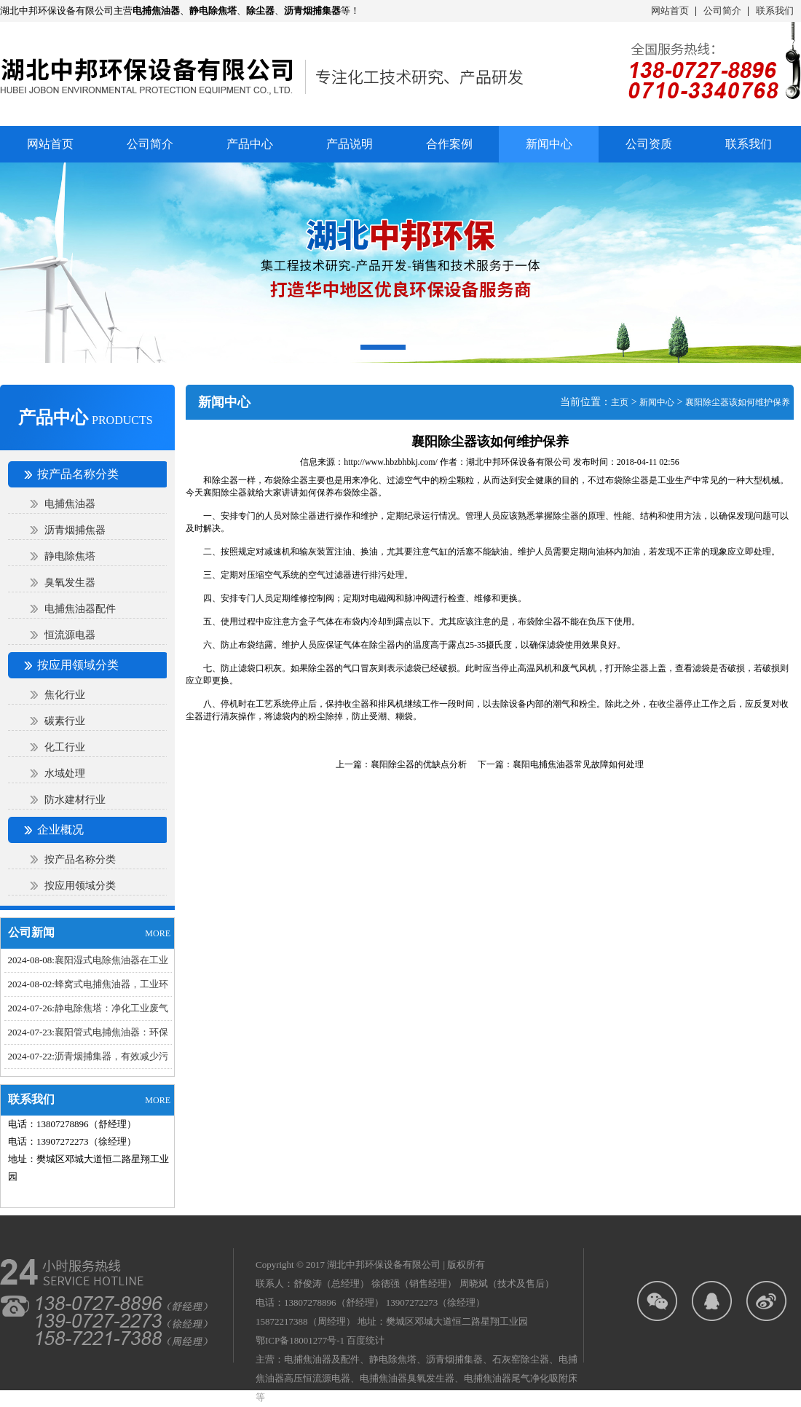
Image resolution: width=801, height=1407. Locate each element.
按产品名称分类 (80, 859)
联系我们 (775, 10)
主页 (619, 402)
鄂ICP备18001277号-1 (300, 1340)
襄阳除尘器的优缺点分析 (419, 764)
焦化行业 (64, 694)
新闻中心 (656, 402)
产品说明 (349, 144)
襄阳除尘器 (225, 492)
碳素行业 (64, 721)
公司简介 (722, 10)
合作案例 (449, 144)
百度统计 (365, 1340)
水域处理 (64, 773)
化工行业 (64, 747)
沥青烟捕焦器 (75, 530)
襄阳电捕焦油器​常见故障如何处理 (578, 764)
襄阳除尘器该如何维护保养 (737, 402)
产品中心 (249, 144)
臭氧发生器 (69, 582)
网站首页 (670, 10)
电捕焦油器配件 (80, 608)
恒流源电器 (69, 635)
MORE (157, 933)
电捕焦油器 (69, 503)
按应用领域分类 (80, 885)
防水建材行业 (75, 799)
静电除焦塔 (69, 556)
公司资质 (649, 144)
